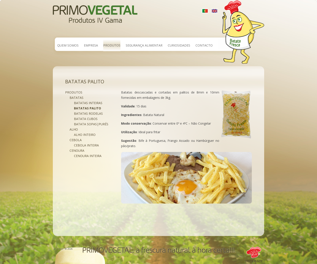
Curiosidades (179, 45)
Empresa (91, 45)
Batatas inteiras (88, 103)
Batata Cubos (86, 119)
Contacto (204, 45)
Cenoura (77, 150)
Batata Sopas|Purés (91, 124)
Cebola (76, 140)
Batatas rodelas (88, 113)
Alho (74, 129)
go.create (58, 248)
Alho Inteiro (85, 135)
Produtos (111, 45)
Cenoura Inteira (87, 156)
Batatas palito (87, 108)
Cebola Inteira (86, 145)
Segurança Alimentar (144, 45)
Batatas (76, 97)
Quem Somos (68, 45)
